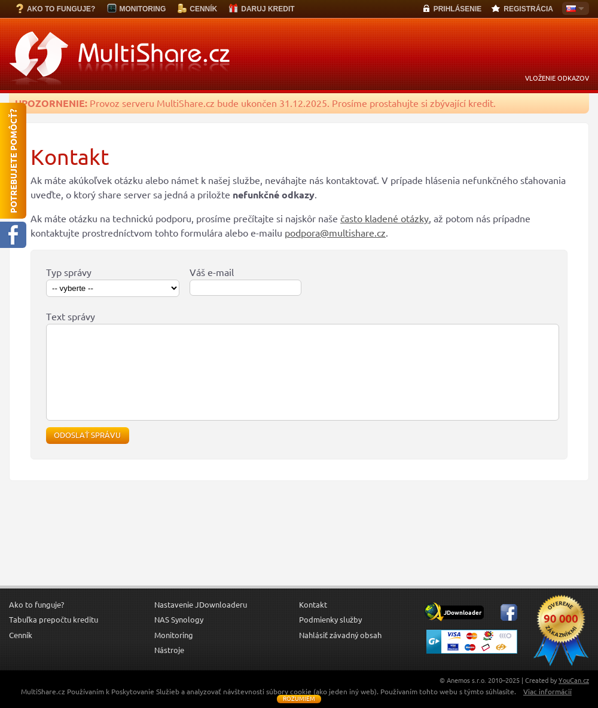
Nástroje (169, 668)
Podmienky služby (330, 637)
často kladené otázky (384, 218)
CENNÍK (203, 9)
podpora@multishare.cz (335, 233)
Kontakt (313, 622)
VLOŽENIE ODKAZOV (557, 78)
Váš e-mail (212, 272)
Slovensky (573, 9)
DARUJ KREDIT (267, 9)
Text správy (70, 316)
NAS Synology (178, 637)
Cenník (20, 653)
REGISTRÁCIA (528, 9)
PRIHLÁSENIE (458, 9)
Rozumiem (299, 698)
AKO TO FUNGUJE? (61, 9)
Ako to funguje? (36, 622)
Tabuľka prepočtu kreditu (53, 637)
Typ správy (68, 272)
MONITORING (142, 9)
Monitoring (173, 653)
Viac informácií (547, 691)
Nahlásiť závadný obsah (340, 653)
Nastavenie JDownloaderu (200, 622)
